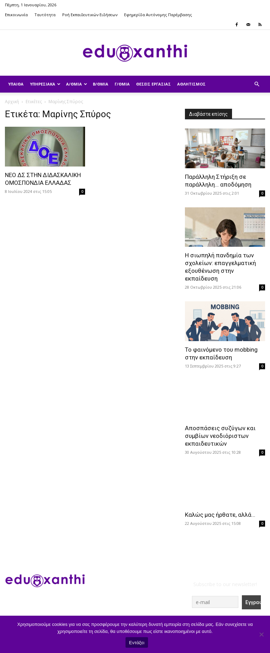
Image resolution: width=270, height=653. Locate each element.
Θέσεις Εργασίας (153, 84)
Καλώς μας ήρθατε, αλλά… (220, 514)
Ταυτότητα (45, 14)
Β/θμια (100, 84)
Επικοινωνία (16, 14)
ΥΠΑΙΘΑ (16, 84)
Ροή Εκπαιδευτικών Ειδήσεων (89, 14)
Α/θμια (76, 84)
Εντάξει (136, 642)
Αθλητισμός (191, 84)
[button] (256, 84)
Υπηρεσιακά (45, 84)
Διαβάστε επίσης (208, 114)
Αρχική (12, 102)
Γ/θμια (122, 84)
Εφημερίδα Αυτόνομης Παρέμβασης (158, 14)
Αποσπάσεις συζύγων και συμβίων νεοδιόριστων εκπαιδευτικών (220, 436)
